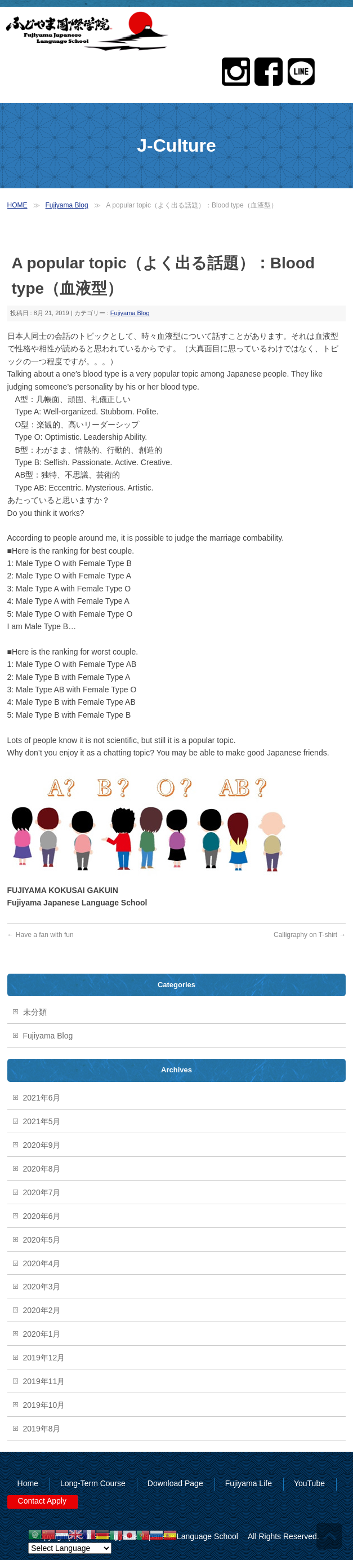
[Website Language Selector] (69, 1548)
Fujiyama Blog (67, 205)
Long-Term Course (93, 1483)
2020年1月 (42, 1333)
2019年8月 (42, 1428)
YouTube (309, 1483)
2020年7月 (42, 1192)
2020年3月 (42, 1286)
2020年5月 (42, 1239)
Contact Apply (42, 1500)
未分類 (35, 1012)
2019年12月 (44, 1357)
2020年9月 (42, 1145)
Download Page (175, 1483)
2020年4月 (42, 1263)
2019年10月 (44, 1404)
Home (27, 1483)
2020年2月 (42, 1310)
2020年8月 (42, 1168)
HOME (17, 205)
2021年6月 (42, 1097)
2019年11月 (44, 1381)
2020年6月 (42, 1216)
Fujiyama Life (248, 1483)
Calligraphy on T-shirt (310, 935)
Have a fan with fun (40, 935)
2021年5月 (42, 1121)
